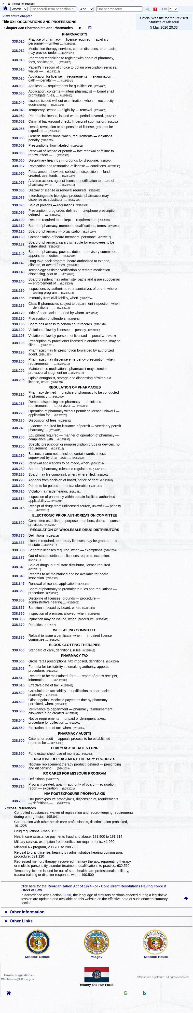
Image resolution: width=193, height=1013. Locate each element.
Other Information (27, 912)
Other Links (21, 921)
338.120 (20, 231)
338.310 (20, 491)
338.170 (20, 313)
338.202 (20, 371)
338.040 (20, 103)
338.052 (20, 121)
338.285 (20, 474)
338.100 (20, 220)
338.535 (20, 711)
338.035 (20, 93)
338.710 (20, 786)
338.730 (20, 801)
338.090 (20, 205)
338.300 (20, 486)
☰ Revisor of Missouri (20, 3)
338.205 (20, 380)
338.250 (20, 437)
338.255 (20, 446)
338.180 (20, 318)
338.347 (20, 584)
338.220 (20, 413)
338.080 (20, 190)
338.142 (20, 263)
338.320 (20, 523)
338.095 (20, 212)
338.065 (20, 160)
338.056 (20, 138)
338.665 (20, 766)
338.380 (20, 637)
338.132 (20, 244)
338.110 (20, 226)
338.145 (20, 281)
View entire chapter (17, 16)
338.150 (20, 291)
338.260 (20, 456)
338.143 (20, 272)
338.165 (20, 305)
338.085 (20, 198)
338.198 (20, 352)
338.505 (20, 669)
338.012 (20, 51)
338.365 (20, 619)
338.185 (20, 324)
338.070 (20, 174)
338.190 (20, 330)
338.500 (20, 661)
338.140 (20, 254)
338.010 (20, 41)
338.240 (20, 428)
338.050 (20, 116)
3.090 (67, 895)
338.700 (20, 779)
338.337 (20, 558)
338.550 (20, 728)
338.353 (20, 600)
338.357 (20, 608)
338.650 (20, 753)
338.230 (20, 420)
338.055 (20, 129)
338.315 (20, 508)
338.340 (20, 567)
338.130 (20, 237)
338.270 (20, 463)
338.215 (20, 404)
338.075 (20, 183)
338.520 (20, 693)
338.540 (20, 720)
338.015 (20, 69)
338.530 (20, 702)
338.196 (20, 343)
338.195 (20, 336)
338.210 (20, 394)
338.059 (20, 145)
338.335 (20, 550)
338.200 (20, 361)
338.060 (20, 153)
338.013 (20, 60)
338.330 (20, 535)
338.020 (20, 78)
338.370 (20, 625)
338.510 (20, 678)
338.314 (20, 499)
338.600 (20, 740)
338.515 (20, 685)
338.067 (20, 166)
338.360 (20, 613)
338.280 (20, 469)
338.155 (20, 298)
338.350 (20, 591)
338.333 (20, 543)
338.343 (20, 576)
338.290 (20, 480)
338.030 (20, 86)
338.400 (20, 650)
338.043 (20, 110)
